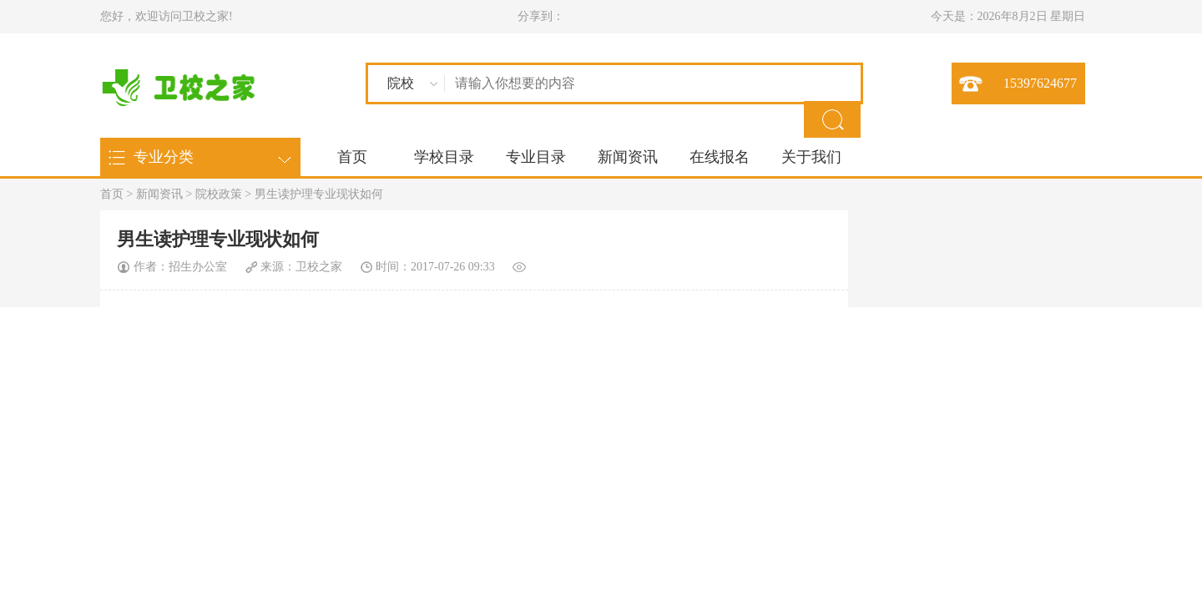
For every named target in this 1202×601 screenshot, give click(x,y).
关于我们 (811, 157)
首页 (352, 157)
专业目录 (536, 157)
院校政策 (218, 194)
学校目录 (444, 157)
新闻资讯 (628, 157)
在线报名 (719, 157)
